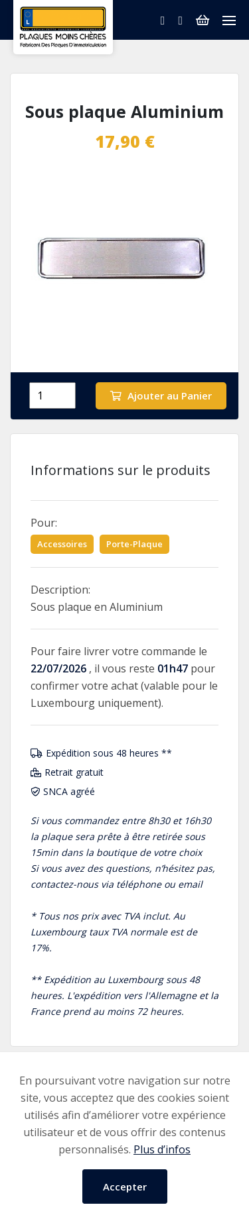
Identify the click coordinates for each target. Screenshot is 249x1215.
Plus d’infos (162, 1149)
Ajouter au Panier (161, 395)
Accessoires (62, 544)
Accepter (125, 1186)
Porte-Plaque (134, 544)
